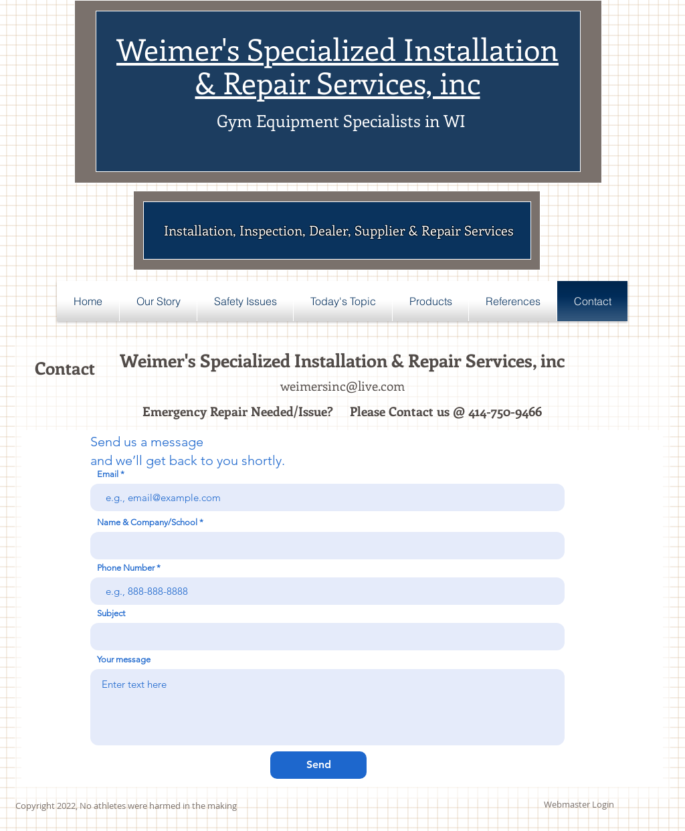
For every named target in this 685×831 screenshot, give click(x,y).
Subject (111, 613)
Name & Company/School (147, 522)
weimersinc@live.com (342, 385)
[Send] (318, 765)
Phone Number (126, 567)
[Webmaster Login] (579, 805)
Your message (124, 659)
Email (107, 474)
